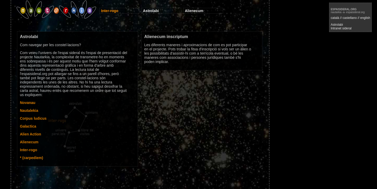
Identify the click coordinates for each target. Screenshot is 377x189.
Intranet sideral (341, 28)
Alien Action (30, 134)
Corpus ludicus (33, 118)
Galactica (28, 126)
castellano (350, 18)
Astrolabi (337, 25)
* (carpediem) (31, 158)
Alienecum (29, 142)
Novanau (27, 103)
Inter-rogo (28, 150)
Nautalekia (29, 110)
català (335, 18)
